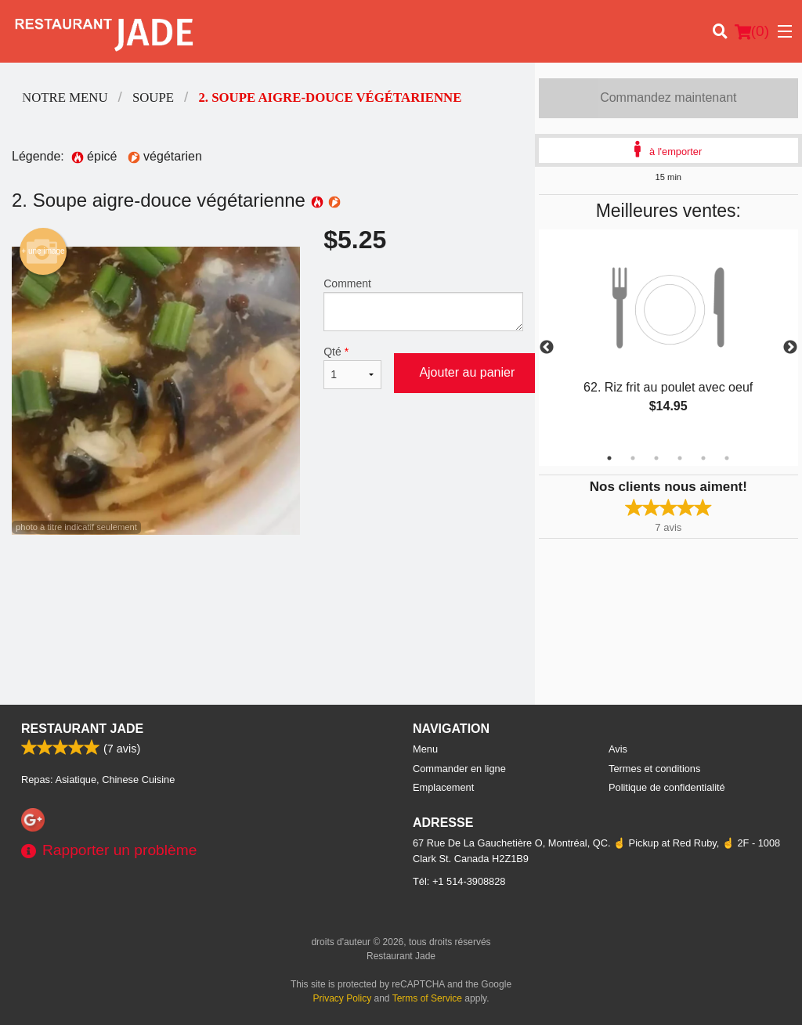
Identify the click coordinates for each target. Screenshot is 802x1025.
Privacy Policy (342, 998)
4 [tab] (680, 458)
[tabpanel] (668, 338)
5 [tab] (703, 458)
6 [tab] (727, 458)
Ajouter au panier (467, 372)
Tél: (459, 881)
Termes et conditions (654, 768)
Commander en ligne (459, 768)
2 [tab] (633, 458)
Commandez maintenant (668, 97)
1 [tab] (609, 458)
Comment (422, 304)
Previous (547, 348)
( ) (752, 31)
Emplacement (443, 787)
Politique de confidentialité (667, 787)
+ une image (42, 251)
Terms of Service (427, 998)
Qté (352, 367)
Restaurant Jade (82, 728)
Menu (425, 749)
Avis (618, 749)
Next (790, 348)
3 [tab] (656, 458)
